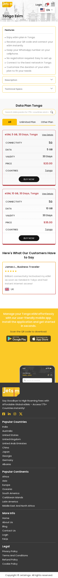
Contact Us (9, 532)
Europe (6, 486)
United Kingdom (11, 440)
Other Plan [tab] (47, 122)
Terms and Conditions (15, 556)
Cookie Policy (9, 565)
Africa (5, 478)
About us (7, 523)
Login (5, 536)
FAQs (5, 540)
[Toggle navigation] (53, 5)
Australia (7, 432)
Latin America (10, 503)
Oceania (7, 490)
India (5, 428)
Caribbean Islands (12, 498)
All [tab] (9, 122)
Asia (4, 482)
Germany (7, 461)
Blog (4, 527)
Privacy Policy (9, 552)
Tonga (48, 170)
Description (11, 80)
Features (9, 30)
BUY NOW (29, 179)
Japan (6, 453)
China (5, 449)
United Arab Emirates (14, 444)
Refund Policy (10, 561)
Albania (6, 465)
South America (10, 494)
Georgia (7, 457)
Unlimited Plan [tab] (27, 122)
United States (10, 436)
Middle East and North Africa (18, 507)
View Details (47, 134)
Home (5, 519)
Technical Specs (13, 88)
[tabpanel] (29, 50)
